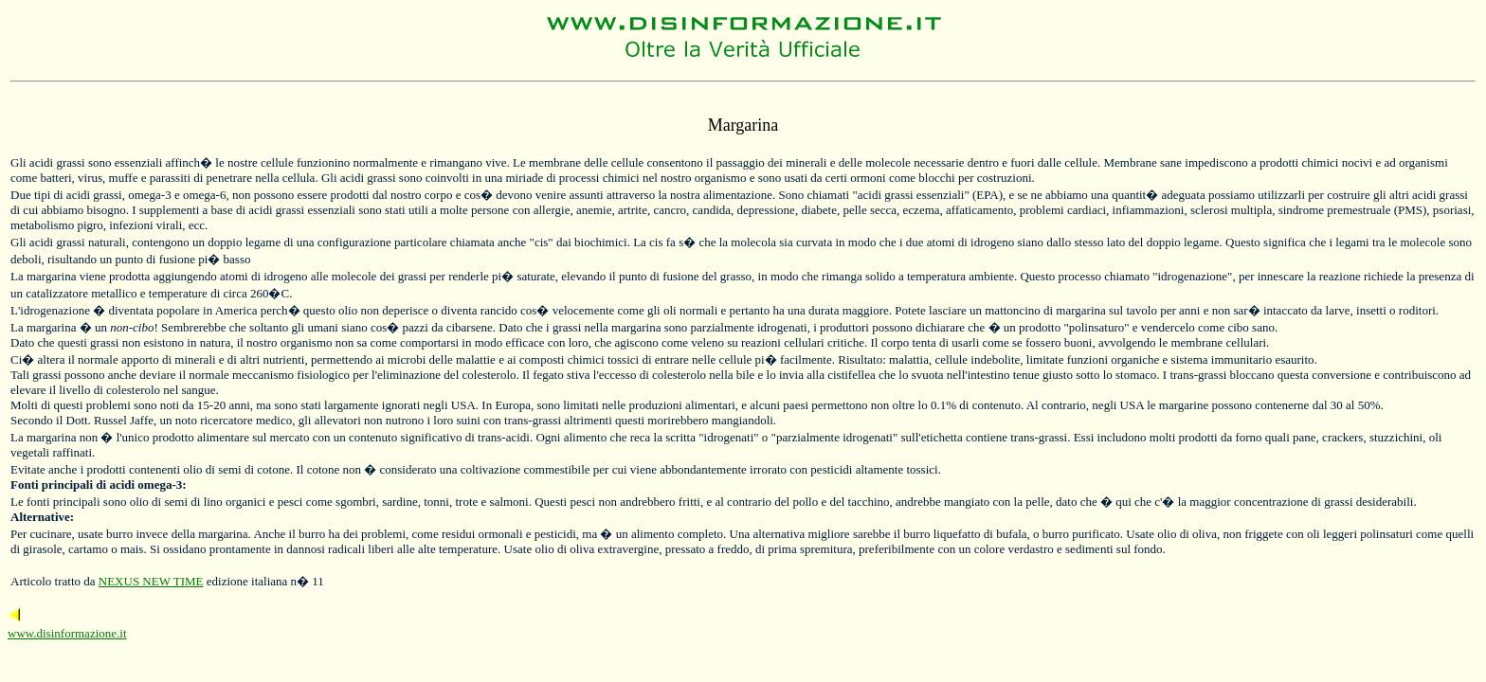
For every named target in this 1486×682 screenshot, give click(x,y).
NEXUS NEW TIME (151, 581)
